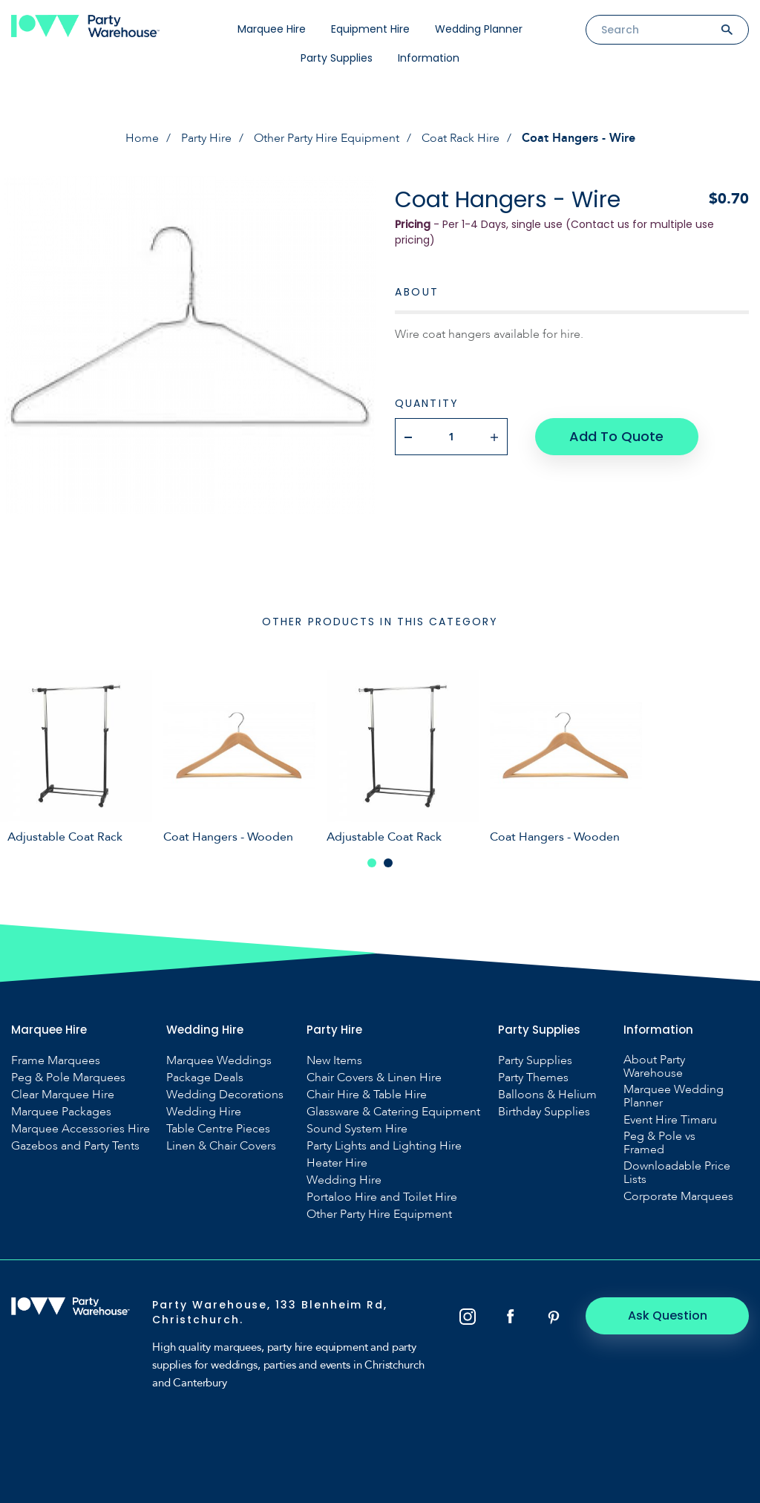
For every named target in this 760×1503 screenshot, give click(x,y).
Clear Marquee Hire (62, 1094)
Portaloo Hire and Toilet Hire (382, 1197)
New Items (334, 1060)
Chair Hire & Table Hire (367, 1094)
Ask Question (667, 1315)
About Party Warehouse (654, 1066)
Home (142, 138)
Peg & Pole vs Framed (659, 1142)
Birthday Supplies (544, 1111)
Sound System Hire (357, 1128)
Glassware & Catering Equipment (393, 1111)
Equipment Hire (370, 29)
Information (428, 57)
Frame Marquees (55, 1060)
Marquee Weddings (219, 1060)
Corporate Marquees (678, 1196)
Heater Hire (337, 1163)
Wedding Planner (478, 29)
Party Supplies (337, 57)
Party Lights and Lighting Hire (384, 1145)
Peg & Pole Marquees (68, 1077)
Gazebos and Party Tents (75, 1145)
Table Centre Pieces (218, 1128)
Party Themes (533, 1077)
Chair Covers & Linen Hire (374, 1077)
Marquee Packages (61, 1111)
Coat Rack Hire (460, 138)
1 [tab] (371, 862)
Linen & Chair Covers (221, 1145)
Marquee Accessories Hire (80, 1128)
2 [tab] (388, 862)
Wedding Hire (203, 1111)
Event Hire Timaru (670, 1120)
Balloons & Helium (547, 1094)
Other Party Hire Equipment (326, 138)
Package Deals (204, 1077)
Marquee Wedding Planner (673, 1096)
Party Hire (206, 138)
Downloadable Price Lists (676, 1172)
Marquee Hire (272, 29)
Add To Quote (616, 436)
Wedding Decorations (225, 1094)
